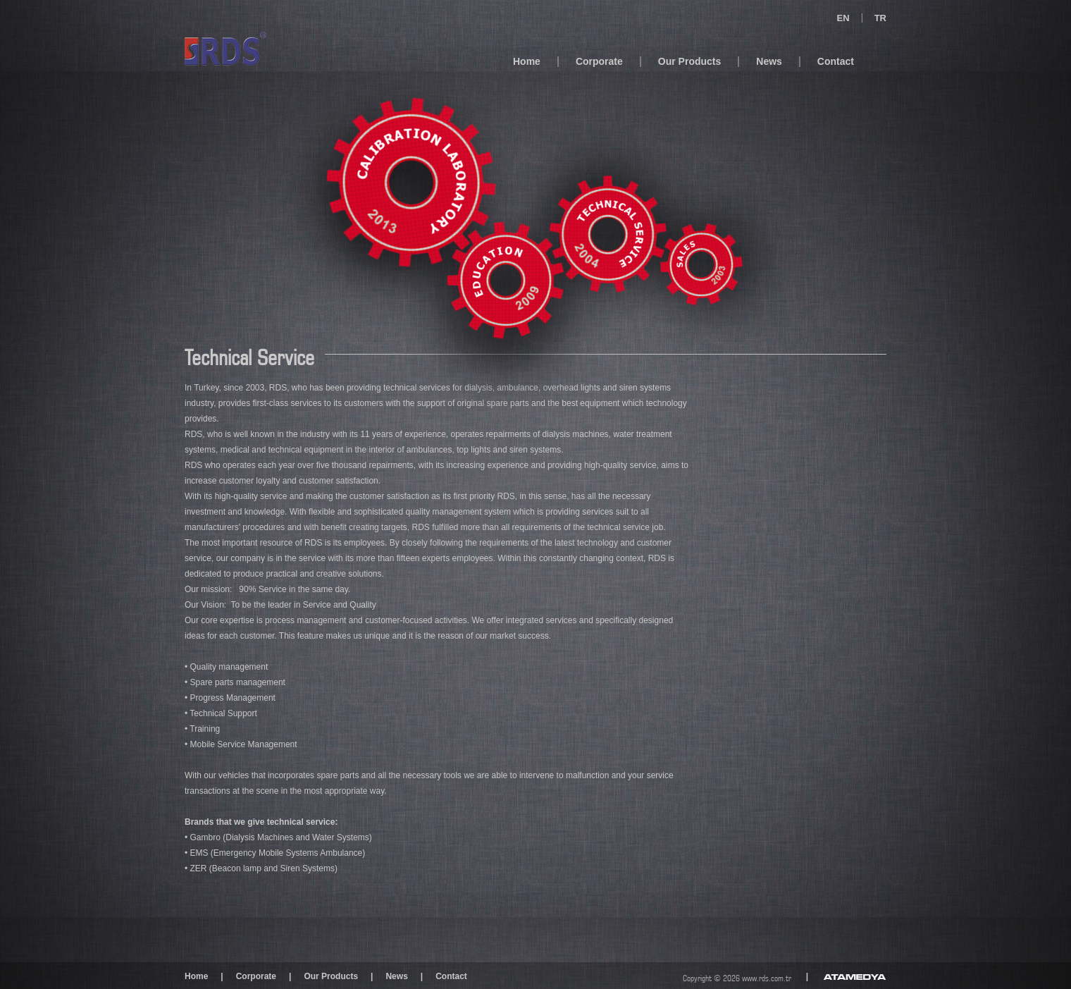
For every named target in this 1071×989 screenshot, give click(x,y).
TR (880, 18)
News (769, 61)
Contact (835, 61)
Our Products (689, 61)
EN (843, 18)
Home (526, 61)
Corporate (599, 61)
